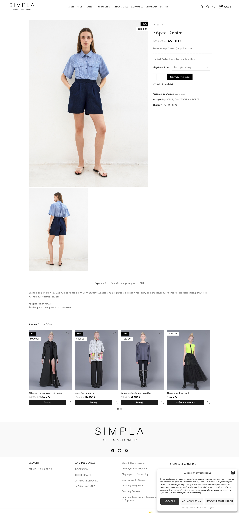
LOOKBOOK (81, 462)
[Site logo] (22, 6)
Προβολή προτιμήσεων (219, 501)
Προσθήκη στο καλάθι (179, 77)
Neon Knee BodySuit (178, 392)
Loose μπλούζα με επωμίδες (136, 392)
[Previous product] (155, 25)
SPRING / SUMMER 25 (40, 462)
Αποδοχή (169, 501)
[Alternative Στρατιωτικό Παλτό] (50, 360)
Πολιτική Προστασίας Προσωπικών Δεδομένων (140, 492)
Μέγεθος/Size (160, 67)
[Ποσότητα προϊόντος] (159, 77)
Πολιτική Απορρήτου (205, 508)
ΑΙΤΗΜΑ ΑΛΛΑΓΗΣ (85, 479)
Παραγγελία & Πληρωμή (135, 461)
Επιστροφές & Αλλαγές (134, 473)
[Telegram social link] (176, 105)
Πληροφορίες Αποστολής (135, 467)
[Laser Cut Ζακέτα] (96, 360)
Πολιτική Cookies (188, 508)
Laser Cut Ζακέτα (84, 392)
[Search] (208, 7)
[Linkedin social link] (172, 105)
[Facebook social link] (161, 105)
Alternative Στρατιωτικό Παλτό (45, 392)
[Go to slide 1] (118, 402)
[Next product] (162, 25)
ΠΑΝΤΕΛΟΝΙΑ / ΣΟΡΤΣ (187, 99)
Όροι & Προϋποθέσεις (134, 456)
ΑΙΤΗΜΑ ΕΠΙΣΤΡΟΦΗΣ (86, 473)
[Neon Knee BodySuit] (188, 360)
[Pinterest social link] (169, 105)
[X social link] (165, 105)
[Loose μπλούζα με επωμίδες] (142, 360)
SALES (169, 99)
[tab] (100, 281)
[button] (232, 472)
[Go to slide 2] (121, 402)
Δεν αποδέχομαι (192, 501)
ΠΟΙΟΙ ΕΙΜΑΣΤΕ (83, 468)
